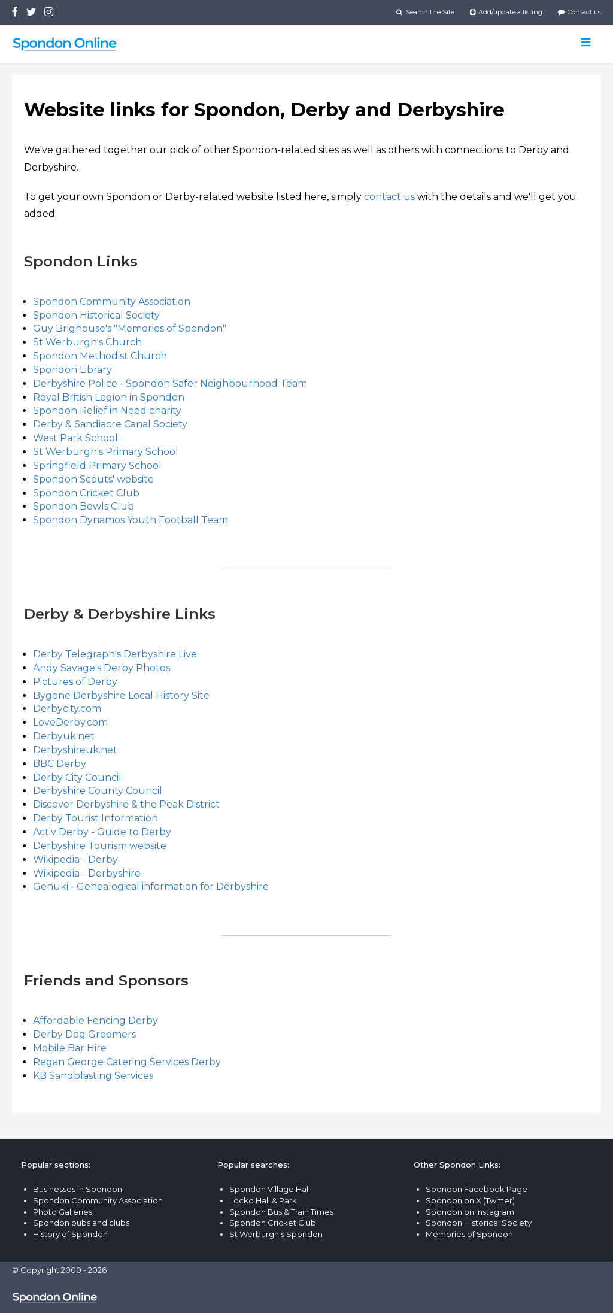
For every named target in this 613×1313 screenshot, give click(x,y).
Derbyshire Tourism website (99, 845)
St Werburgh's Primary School (105, 451)
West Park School (75, 438)
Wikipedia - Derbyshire (87, 873)
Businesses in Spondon (77, 1189)
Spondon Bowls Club (83, 506)
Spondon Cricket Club (86, 493)
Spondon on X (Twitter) (470, 1200)
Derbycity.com (67, 708)
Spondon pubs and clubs (81, 1222)
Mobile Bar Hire (70, 1048)
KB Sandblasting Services (93, 1075)
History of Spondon (70, 1234)
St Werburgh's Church (87, 342)
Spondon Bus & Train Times (281, 1212)
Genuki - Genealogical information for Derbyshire (151, 886)
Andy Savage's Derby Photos (101, 668)
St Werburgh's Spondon (276, 1234)
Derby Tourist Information (95, 818)
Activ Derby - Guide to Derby (102, 832)
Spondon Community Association (111, 301)
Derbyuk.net (64, 736)
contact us (389, 196)
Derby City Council (77, 777)
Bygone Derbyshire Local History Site (121, 695)
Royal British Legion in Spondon (108, 397)
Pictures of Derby (75, 681)
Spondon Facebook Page (476, 1189)
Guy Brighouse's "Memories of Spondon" (129, 328)
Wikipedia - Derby (75, 859)
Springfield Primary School (97, 465)
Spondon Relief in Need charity (107, 410)
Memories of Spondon (469, 1234)
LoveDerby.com (70, 722)
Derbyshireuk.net (75, 750)
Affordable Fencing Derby (95, 1020)
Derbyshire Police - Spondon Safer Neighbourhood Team (170, 383)
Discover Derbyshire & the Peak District (126, 804)
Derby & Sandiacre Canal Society (110, 424)
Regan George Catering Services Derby (127, 1062)
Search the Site (425, 12)
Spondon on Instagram (470, 1212)
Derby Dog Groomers (84, 1034)
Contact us (579, 12)
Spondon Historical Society (96, 315)
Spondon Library (72, 369)
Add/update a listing (506, 12)
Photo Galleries (62, 1212)
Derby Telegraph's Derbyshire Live (115, 654)
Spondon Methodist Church (100, 356)
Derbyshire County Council (97, 790)
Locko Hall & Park (263, 1200)
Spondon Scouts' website (93, 479)
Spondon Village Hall (269, 1189)
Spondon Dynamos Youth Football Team (130, 520)
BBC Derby (59, 763)
